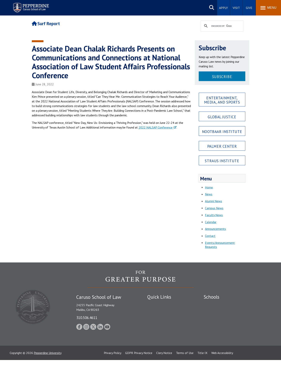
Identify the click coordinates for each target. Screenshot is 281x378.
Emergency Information (162, 318)
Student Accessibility (160, 311)
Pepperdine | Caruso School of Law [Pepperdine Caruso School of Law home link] (30, 5)
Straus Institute (222, 160)
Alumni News (213, 201)
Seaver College (213, 304)
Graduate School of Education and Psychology (234, 324)
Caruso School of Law (218, 311)
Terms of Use (184, 371)
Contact (210, 236)
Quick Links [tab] (159, 297)
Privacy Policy (112, 371)
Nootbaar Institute (222, 131)
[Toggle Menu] (268, 7)
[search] (221, 26)
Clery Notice (164, 371)
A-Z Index (153, 349)
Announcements (215, 229)
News (208, 194)
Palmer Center (222, 146)
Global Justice (222, 116)
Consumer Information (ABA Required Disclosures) (165, 340)
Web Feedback (156, 355)
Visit (236, 8)
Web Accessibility (222, 371)
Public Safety (156, 304)
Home (209, 187)
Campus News (214, 208)
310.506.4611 (86, 317)
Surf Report (46, 23)
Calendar (210, 222)
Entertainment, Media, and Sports (222, 99)
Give (249, 8)
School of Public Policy (218, 335)
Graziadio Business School (220, 318)
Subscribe (222, 76)
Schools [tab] (211, 297)
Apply (223, 8)
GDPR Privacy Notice (138, 371)
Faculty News (214, 215)
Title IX (202, 371)
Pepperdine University (48, 371)
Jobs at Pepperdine (159, 324)
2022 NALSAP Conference (156, 127)
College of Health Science (221, 342)
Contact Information (160, 331)
